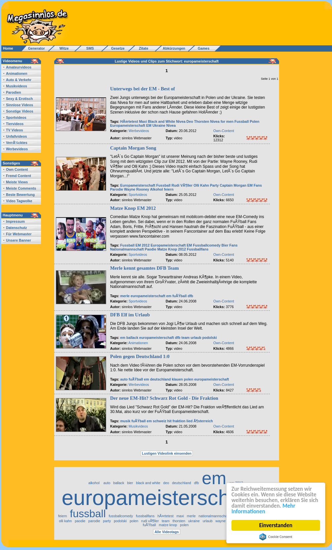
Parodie (116, 189)
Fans (258, 185)
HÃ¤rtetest (129, 121)
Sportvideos (16, 117)
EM (148, 125)
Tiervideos (14, 124)
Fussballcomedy (207, 245)
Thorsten (201, 121)
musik (125, 421)
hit (169, 421)
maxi (180, 516)
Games (202, 48)
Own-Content (223, 131)
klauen (177, 379)
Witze (62, 48)
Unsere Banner (18, 240)
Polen (254, 121)
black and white (148, 483)
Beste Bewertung (20, 195)
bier (130, 483)
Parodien (13, 92)
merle (125, 296)
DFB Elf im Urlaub (130, 314)
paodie (80, 521)
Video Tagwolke (19, 201)
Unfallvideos (16, 136)
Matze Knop (167, 249)
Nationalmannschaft (127, 249)
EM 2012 (143, 245)
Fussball (241, 121)
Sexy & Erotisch (19, 99)
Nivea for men (221, 121)
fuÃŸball (179, 296)
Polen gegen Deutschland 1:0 (140, 356)
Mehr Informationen (263, 508)
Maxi (143, 121)
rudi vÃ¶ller (150, 521)
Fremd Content (18, 176)
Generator (33, 48)
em (168, 296)
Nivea (180, 121)
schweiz (159, 421)
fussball (88, 514)
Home (8, 48)
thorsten (179, 521)
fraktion (179, 421)
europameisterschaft (148, 296)
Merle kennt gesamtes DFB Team (144, 268)
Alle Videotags (166, 532)
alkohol (94, 483)
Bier (225, 245)
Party (214, 185)
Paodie (150, 249)
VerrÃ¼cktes (16, 143)
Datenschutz (16, 228)
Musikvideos (16, 86)
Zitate (142, 48)
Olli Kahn (201, 185)
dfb (190, 296)
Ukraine (158, 125)
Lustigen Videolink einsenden (166, 453)
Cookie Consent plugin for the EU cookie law (275, 536)
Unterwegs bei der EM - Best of (142, 88)
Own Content (17, 169)
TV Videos (14, 130)
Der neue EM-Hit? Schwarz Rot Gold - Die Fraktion (164, 398)
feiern (169, 189)
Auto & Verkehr (18, 80)
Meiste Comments (21, 188)
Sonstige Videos (19, 111)
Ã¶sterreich (203, 421)
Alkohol (157, 189)
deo (166, 483)
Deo (190, 121)
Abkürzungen (174, 48)
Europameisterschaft (127, 125)
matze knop (168, 525)
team (185, 338)
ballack (132, 338)
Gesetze (117, 48)
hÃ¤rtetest (165, 516)
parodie (94, 521)
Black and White (161, 121)
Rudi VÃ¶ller (182, 185)
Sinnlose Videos (19, 105)
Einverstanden (275, 525)
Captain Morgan (233, 185)
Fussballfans (197, 249)
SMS (88, 48)
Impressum (15, 221)
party (107, 521)
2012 (182, 249)
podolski (209, 338)
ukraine (194, 521)
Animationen (16, 73)
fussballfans (145, 516)
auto (124, 379)
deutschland (160, 379)
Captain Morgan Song (133, 148)
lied (189, 421)
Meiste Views (17, 182)
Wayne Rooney (136, 189)
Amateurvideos (18, 67)
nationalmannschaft (214, 516)
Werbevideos (17, 149)
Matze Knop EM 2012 (133, 208)
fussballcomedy (121, 516)
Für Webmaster (18, 234)
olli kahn (65, 521)
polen (188, 379)
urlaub (195, 338)
